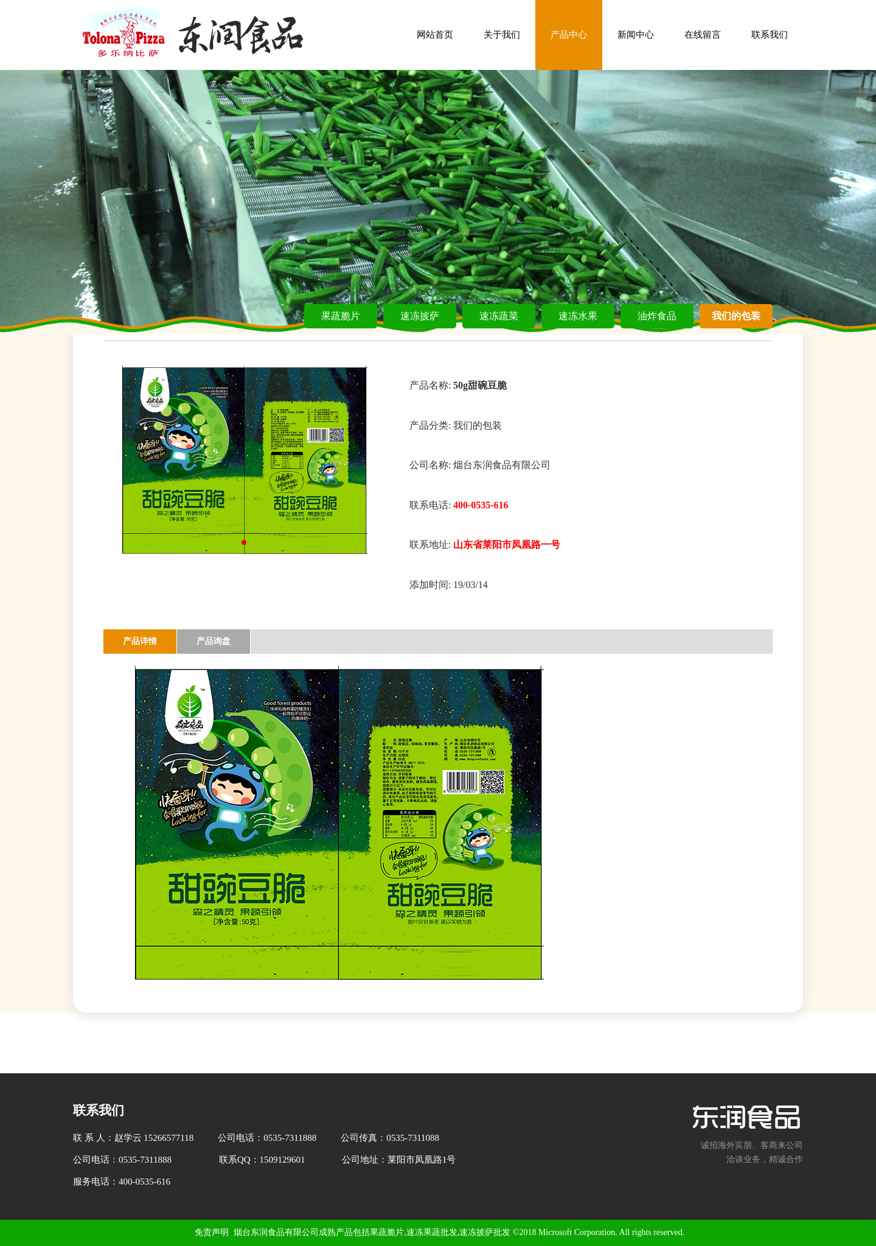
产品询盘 (213, 641)
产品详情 (140, 641)
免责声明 (212, 1232)
